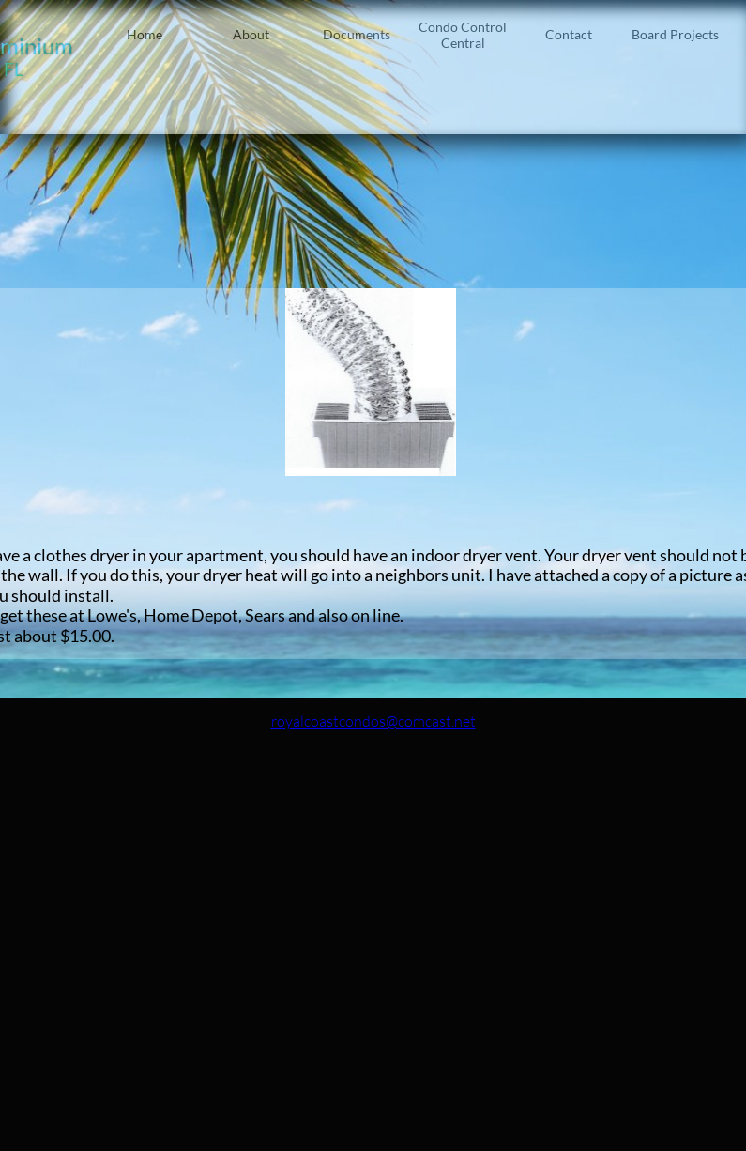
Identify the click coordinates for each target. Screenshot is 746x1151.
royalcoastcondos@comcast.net (373, 721)
